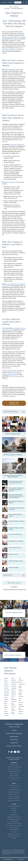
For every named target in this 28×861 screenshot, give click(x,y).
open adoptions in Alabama (13, 182)
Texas (20, 698)
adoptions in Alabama (14, 69)
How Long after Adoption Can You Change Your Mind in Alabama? (16, 489)
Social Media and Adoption (14, 834)
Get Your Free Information (15, 534)
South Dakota (20, 693)
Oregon (20, 682)
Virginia (20, 704)
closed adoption (13, 76)
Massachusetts (14, 682)
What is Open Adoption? (14, 798)
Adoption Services (14, 821)
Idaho (5, 703)
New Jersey (13, 701)
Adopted (14, 812)
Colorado (6, 688)
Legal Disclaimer (14, 736)
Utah (20, 700)
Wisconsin (21, 711)
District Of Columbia (6, 694)
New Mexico (13, 704)
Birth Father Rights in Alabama (16, 521)
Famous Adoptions (14, 829)
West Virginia (20, 709)
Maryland (13, 680)
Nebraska (13, 694)
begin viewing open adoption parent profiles (11, 373)
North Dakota (13, 713)
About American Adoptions (14, 819)
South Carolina (21, 690)
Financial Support (14, 775)
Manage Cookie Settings (14, 746)
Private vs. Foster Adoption (14, 823)
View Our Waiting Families (15, 434)
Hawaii (5, 701)
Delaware (6, 692)
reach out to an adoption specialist (12, 49)
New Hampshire (14, 698)
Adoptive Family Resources (14, 800)
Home (10, 7)
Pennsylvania (21, 684)
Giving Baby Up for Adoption (16, 541)
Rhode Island (20, 686)
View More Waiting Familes (13, 613)
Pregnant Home (14, 765)
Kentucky (6, 713)
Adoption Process (13, 554)
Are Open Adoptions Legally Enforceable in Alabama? (16, 482)
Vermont (21, 702)
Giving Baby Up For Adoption (14, 767)
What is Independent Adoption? (14, 825)
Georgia (6, 699)
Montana (13, 692)
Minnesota (13, 686)
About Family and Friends (14, 777)
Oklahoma (21, 680)
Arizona (6, 682)
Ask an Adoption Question (14, 655)
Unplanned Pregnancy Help (16, 561)
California (6, 686)
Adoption (14, 810)
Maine (12, 678)
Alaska (5, 680)
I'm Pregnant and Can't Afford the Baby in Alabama (14, 476)
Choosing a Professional (14, 792)
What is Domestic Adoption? (14, 790)
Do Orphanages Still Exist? (14, 836)
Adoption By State (14, 814)
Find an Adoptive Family (15, 547)
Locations (14, 730)
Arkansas (6, 684)
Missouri (13, 690)
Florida (5, 697)
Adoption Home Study (14, 794)
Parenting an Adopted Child (14, 817)
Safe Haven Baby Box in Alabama (14, 455)
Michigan (13, 684)
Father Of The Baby (13, 567)
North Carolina (13, 709)
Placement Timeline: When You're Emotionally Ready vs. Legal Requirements (16, 496)
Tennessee (21, 696)
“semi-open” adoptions (16, 144)
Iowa (5, 709)
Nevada (13, 696)
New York (13, 706)
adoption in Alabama (8, 37)
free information (15, 376)
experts (16, 303)
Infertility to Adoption (13, 796)
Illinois (5, 705)
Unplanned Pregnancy (17, 8)
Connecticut (6, 690)
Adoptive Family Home (14, 785)
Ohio (20, 678)
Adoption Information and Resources (13, 807)
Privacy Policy (14, 739)
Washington (21, 706)
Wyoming (21, 713)
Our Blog (14, 838)
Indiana (6, 707)
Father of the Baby (14, 773)
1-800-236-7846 (14, 727)
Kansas (5, 711)
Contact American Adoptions (14, 733)
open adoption (21, 37)
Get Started (18, 2)
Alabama (6, 678)
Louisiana (6, 715)
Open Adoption (14, 779)
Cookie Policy (14, 743)
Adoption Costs (14, 787)
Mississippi (13, 688)
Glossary (14, 832)
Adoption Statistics (14, 827)
